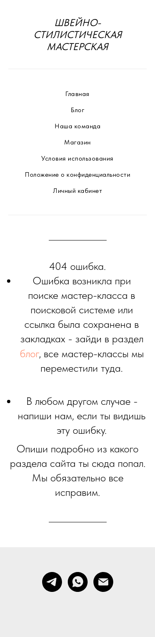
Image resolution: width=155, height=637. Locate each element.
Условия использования (77, 158)
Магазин (77, 142)
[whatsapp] (78, 582)
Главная (77, 94)
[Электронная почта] (103, 582)
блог (29, 353)
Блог (77, 110)
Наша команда (77, 126)
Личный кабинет (77, 191)
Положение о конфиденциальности (77, 174)
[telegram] (52, 582)
